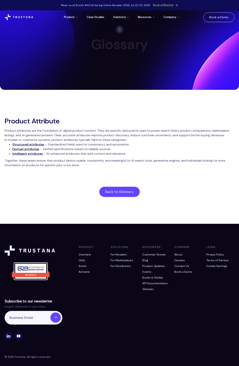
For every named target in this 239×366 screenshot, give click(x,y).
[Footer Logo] (31, 250)
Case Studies (95, 17)
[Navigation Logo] (19, 17)
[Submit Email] (55, 317)
